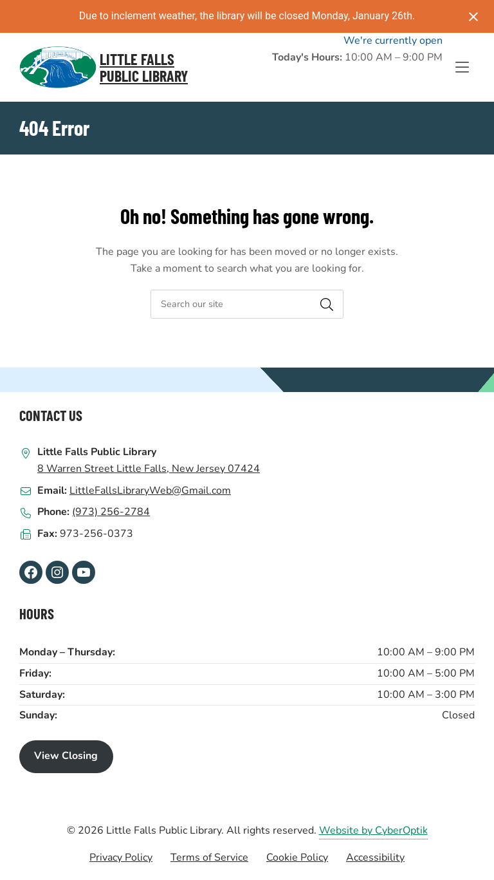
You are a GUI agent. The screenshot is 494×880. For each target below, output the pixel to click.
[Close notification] (473, 16)
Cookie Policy (297, 857)
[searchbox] (247, 304)
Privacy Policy (120, 857)
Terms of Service (209, 857)
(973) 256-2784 (111, 512)
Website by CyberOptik (373, 830)
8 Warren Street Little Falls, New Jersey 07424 (148, 469)
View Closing (66, 756)
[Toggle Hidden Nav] (462, 67)
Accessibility (375, 857)
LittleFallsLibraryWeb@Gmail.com (150, 490)
